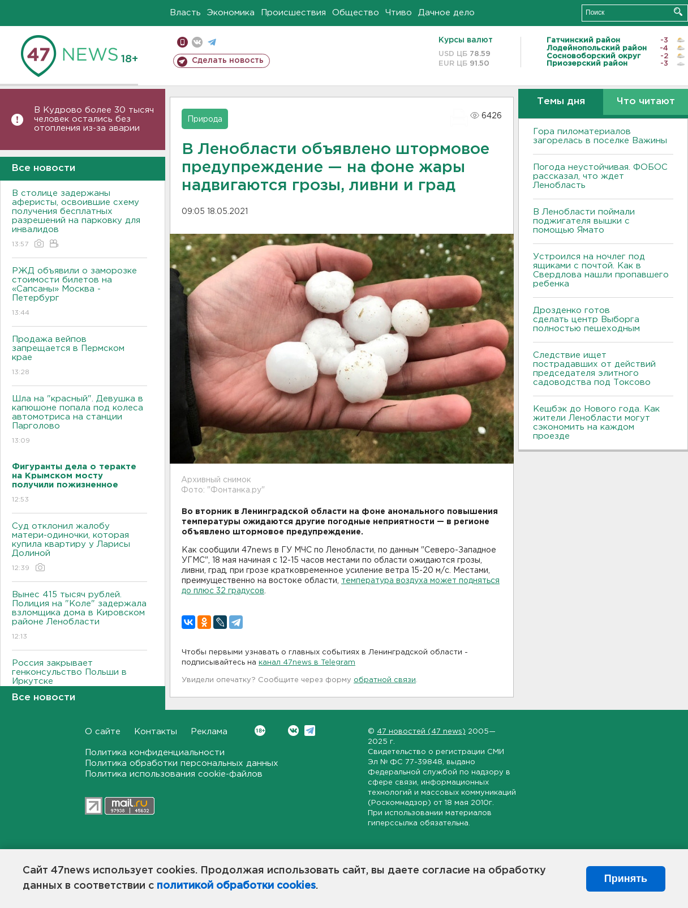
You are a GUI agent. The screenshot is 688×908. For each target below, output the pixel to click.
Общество (355, 12)
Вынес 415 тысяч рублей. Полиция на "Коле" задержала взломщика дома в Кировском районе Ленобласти (79, 616)
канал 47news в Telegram (307, 662)
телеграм (212, 42)
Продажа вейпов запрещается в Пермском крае (79, 356)
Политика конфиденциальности (155, 752)
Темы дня (561, 101)
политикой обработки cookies (236, 885)
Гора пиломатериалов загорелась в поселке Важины (600, 136)
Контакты (155, 731)
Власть (185, 12)
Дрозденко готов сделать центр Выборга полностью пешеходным (586, 319)
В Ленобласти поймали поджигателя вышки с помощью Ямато (584, 221)
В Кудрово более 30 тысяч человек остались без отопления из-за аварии (94, 119)
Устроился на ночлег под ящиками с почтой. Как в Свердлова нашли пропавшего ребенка (601, 270)
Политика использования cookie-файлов (174, 774)
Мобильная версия (182, 42)
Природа (204, 119)
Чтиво (398, 12)
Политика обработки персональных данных (181, 763)
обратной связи (385, 680)
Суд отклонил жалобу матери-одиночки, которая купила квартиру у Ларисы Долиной (79, 547)
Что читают (646, 101)
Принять (625, 878)
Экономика (231, 12)
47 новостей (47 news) (421, 732)
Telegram (309, 730)
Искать (678, 11)
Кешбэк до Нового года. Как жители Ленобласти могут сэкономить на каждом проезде (596, 422)
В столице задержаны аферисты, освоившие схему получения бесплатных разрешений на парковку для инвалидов (79, 219)
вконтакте (197, 42)
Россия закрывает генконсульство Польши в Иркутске (79, 680)
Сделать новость (228, 60)
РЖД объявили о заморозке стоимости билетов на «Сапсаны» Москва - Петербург (79, 292)
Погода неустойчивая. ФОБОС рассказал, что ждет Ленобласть (600, 176)
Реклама (209, 731)
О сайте (103, 731)
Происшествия (293, 12)
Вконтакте (260, 730)
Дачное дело (446, 12)
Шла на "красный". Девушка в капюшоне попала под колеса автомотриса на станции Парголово (79, 420)
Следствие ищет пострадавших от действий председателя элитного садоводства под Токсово (594, 369)
